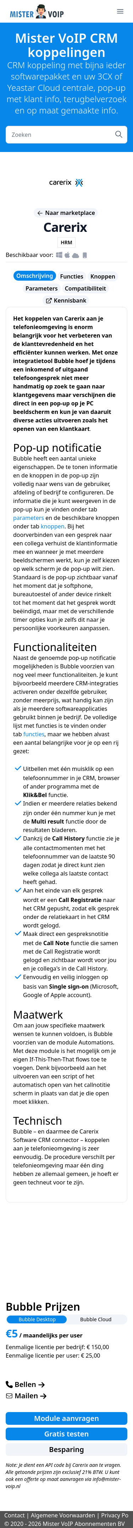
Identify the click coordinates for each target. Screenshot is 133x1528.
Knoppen (102, 276)
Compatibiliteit (85, 288)
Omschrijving (34, 276)
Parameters (42, 288)
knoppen (53, 526)
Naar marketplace (66, 213)
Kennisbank (66, 301)
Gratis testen (66, 1434)
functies (34, 734)
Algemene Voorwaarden (63, 1515)
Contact (14, 1515)
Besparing (66, 1449)
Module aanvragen (66, 1418)
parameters (28, 518)
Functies (71, 276)
